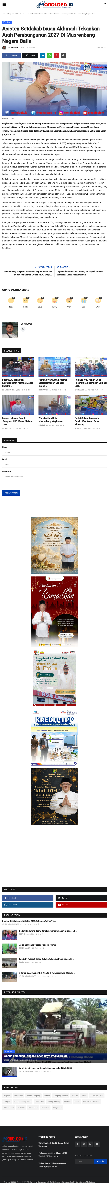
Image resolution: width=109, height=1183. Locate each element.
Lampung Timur (97, 1096)
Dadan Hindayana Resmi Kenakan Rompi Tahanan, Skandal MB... (48, 931)
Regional (11, 14)
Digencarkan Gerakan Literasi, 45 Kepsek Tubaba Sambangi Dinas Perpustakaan (80, 273)
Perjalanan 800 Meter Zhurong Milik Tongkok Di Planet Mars (52, 1154)
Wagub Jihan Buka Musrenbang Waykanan (50, 420)
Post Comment (11, 493)
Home (4, 14)
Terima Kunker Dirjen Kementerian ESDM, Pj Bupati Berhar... (52, 1164)
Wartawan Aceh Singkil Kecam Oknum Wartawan (53, 1144)
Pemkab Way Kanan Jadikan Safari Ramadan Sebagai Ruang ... (53, 382)
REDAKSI (5, 428)
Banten (47, 1096)
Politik (84, 1096)
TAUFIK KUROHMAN (11, 1060)
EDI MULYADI (10, 48)
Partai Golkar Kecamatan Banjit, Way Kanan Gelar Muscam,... (87, 421)
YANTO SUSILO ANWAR (10, 924)
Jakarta (75, 1096)
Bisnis (76, 1102)
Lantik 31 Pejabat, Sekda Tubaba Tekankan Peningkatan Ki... (46, 959)
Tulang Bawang (54, 1102)
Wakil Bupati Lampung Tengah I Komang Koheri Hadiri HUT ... (46, 1068)
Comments (9, 440)
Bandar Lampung (33, 1096)
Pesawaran (33, 1108)
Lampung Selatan (61, 1096)
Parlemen (45, 1108)
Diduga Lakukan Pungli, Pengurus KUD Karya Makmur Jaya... (17, 421)
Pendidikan (39, 1102)
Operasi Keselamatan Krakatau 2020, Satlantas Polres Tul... (29, 921)
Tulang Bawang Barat (22, 1102)
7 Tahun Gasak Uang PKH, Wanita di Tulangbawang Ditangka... (47, 973)
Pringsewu (57, 1108)
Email (4, 459)
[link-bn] (54, 545)
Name (4, 447)
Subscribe (100, 1161)
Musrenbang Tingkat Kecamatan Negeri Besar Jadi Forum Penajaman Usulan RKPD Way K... (28, 273)
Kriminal (67, 1102)
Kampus (7, 1102)
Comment (6, 471)
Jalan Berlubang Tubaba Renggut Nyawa (37, 945)
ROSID (21, 948)
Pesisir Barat (9, 1108)
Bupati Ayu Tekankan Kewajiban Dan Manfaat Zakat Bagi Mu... (17, 382)
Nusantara (18, 1096)
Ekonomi (21, 1108)
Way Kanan (20, 14)
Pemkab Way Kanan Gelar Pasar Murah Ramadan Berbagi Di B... (91, 382)
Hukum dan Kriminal (91, 1102)
